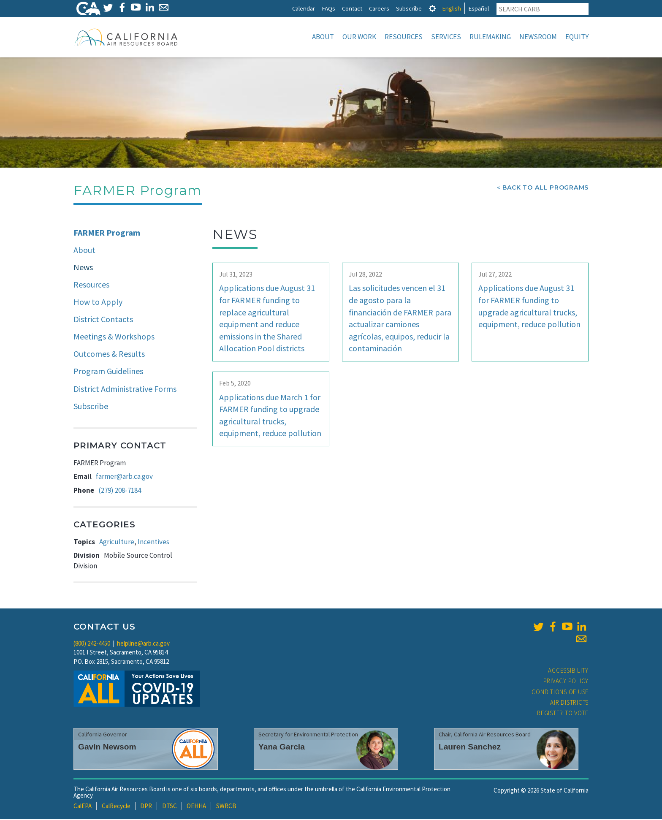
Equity (577, 36)
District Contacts (103, 320)
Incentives (153, 542)
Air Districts (569, 703)
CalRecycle (116, 807)
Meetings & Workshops (114, 337)
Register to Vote (563, 714)
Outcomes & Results (109, 354)
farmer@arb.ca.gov (124, 477)
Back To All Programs (545, 188)
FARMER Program (106, 233)
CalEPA (82, 807)
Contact (352, 8)
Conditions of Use (560, 693)
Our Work (359, 36)
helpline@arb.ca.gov (143, 644)
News (83, 268)
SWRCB (226, 807)
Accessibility (568, 671)
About (323, 36)
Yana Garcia (281, 747)
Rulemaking (490, 36)
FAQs (328, 8)
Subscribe (409, 8)
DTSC (169, 807)
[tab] (432, 8)
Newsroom (538, 36)
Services (446, 36)
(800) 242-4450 (91, 644)
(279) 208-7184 (119, 491)
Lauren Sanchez (470, 747)
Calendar (303, 8)
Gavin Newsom (107, 747)
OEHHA (196, 807)
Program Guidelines (108, 372)
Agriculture (116, 542)
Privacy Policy (566, 682)
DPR (146, 807)
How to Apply (97, 302)
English (451, 8)
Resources (404, 36)
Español (478, 8)
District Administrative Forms (124, 389)
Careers (379, 8)
